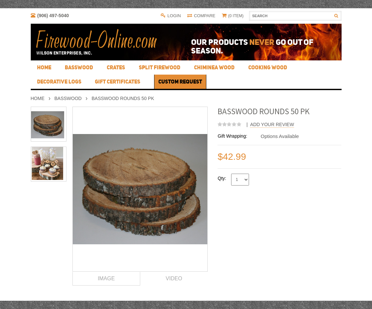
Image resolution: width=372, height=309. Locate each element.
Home (38, 98)
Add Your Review (272, 124)
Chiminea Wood (214, 67)
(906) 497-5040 (53, 15)
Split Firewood (159, 67)
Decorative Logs (59, 81)
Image (106, 278)
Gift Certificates (117, 81)
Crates (116, 67)
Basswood (79, 67)
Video (174, 278)
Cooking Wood (267, 67)
